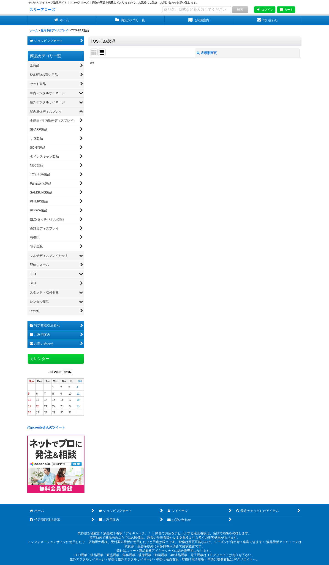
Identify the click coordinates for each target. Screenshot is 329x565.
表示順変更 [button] (207, 53)
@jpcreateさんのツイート (46, 427)
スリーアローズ (42, 10)
